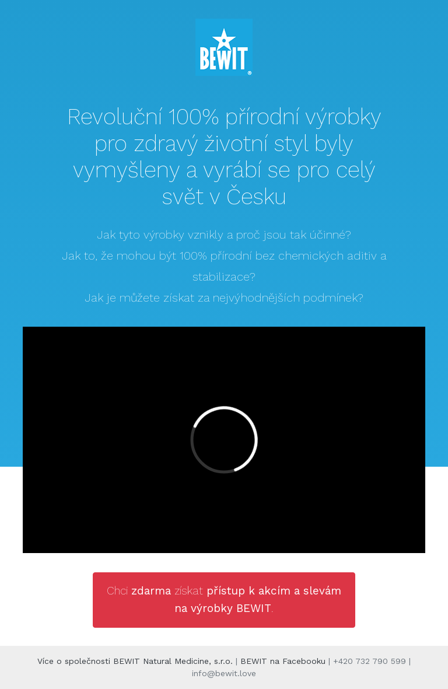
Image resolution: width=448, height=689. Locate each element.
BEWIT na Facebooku (283, 661)
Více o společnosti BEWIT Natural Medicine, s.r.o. (135, 661)
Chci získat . (224, 599)
